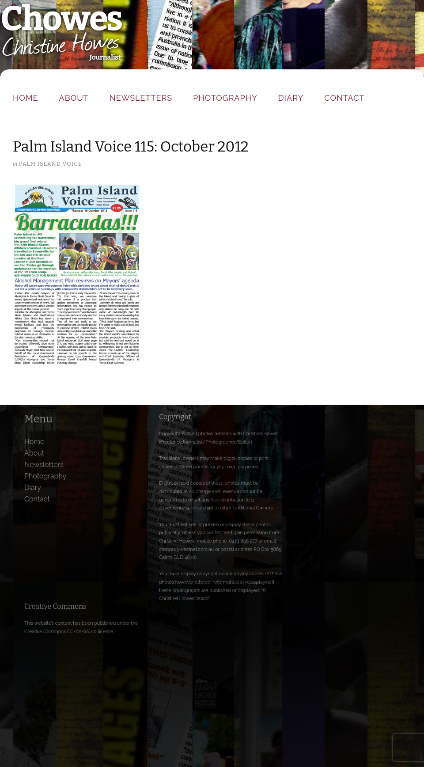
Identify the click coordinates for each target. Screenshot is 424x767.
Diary (290, 98)
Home (25, 98)
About (74, 98)
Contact (344, 98)
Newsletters (141, 98)
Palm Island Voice (50, 163)
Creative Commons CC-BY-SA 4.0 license (68, 631)
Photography (225, 98)
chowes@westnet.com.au (186, 549)
